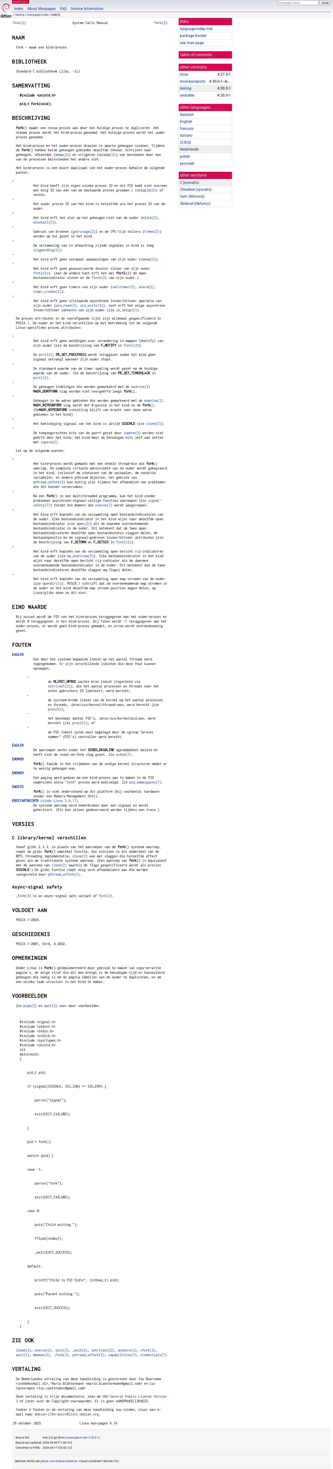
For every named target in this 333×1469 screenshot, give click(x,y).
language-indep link (196, 29)
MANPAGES (20, 1)
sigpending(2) (47, 250)
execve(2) (103, 505)
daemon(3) (41, 1355)
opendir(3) (52, 583)
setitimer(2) (123, 287)
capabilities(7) (122, 1355)
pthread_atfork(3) (49, 482)
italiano (186, 135)
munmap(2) (107, 155)
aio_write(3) (91, 305)
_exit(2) (79, 1350)
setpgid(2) (146, 190)
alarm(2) (146, 287)
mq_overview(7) (80, 556)
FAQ (63, 8)
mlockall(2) (43, 222)
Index (18, 8)
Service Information (87, 8)
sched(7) (123, 754)
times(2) (151, 231)
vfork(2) (147, 1350)
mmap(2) (62, 155)
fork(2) (19, 23)
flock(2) (99, 278)
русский (187, 163)
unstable (187, 95)
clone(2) (153, 424)
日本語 (185, 142)
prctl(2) (46, 355)
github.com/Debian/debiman (59, 1461)
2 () (189, 182)
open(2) (83, 524)
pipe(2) (30, 1006)
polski (185, 156)
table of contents (196, 54)
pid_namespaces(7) (145, 782)
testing (19, 14)
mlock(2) (149, 218)
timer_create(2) (47, 291)
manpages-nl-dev (38, 14)
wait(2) (50, 1006)
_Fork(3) (23, 896)
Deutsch (187, 114)
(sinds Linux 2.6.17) (45, 801)
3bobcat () (195, 203)
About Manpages (41, 8)
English (186, 121)
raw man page (192, 43)
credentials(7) (153, 1355)
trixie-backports (192, 81)
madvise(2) (140, 387)
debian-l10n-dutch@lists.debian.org (67, 1414)
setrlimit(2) (59, 686)
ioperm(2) (132, 433)
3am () (192, 196)
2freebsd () (196, 189)
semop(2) (148, 259)
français (187, 128)
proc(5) (54, 709)
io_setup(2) (126, 310)
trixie (184, 74)
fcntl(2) (40, 273)
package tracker (193, 35)
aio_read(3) (66, 305)
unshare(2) (127, 1350)
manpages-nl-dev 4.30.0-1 (82, 1437)
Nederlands (189, 149)
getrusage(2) (84, 231)
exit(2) (62, 1350)
